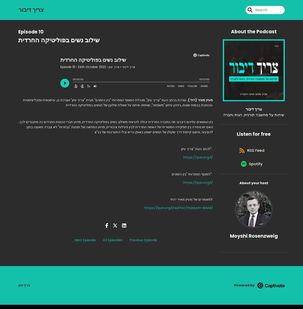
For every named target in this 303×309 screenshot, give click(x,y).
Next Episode (85, 241)
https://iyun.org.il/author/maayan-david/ (178, 208)
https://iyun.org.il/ (198, 158)
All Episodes (112, 241)
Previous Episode (143, 241)
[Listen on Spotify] (252, 167)
